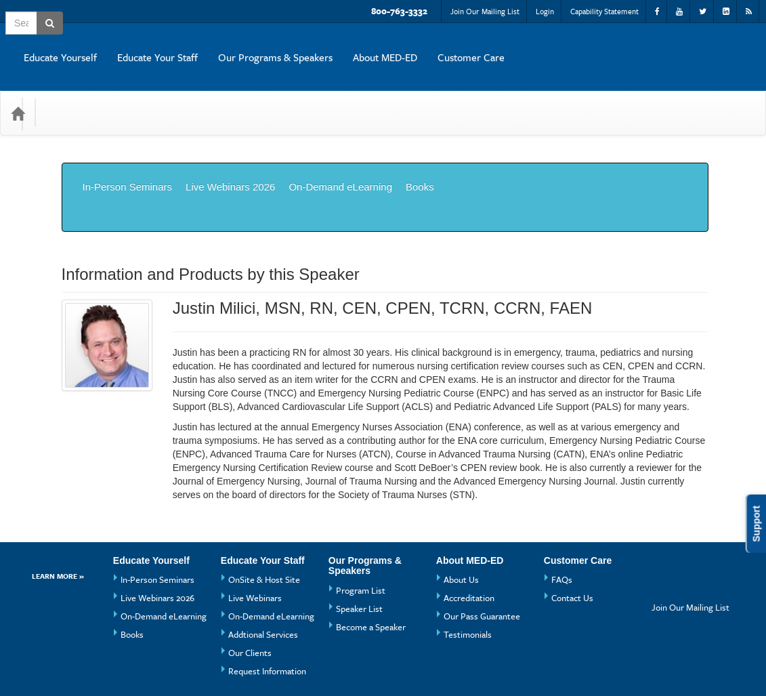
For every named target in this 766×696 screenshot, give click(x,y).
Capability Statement (604, 11)
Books (420, 156)
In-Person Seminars (128, 156)
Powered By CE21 (100, 679)
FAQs (561, 518)
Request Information (267, 610)
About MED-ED (629, 46)
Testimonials (468, 573)
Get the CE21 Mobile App (191, 665)
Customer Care (715, 46)
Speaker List (359, 547)
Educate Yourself (304, 46)
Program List (360, 529)
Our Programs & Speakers (520, 46)
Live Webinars (255, 537)
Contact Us (572, 537)
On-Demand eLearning (340, 156)
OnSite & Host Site (264, 518)
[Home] (18, 93)
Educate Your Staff (402, 46)
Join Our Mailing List (484, 11)
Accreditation (469, 537)
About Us (461, 518)
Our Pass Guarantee (482, 555)
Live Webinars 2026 (230, 156)
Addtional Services (263, 573)
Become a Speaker (371, 566)
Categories (75, 92)
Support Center (92, 665)
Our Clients (250, 591)
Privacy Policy (287, 665)
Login (545, 11)
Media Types (148, 92)
